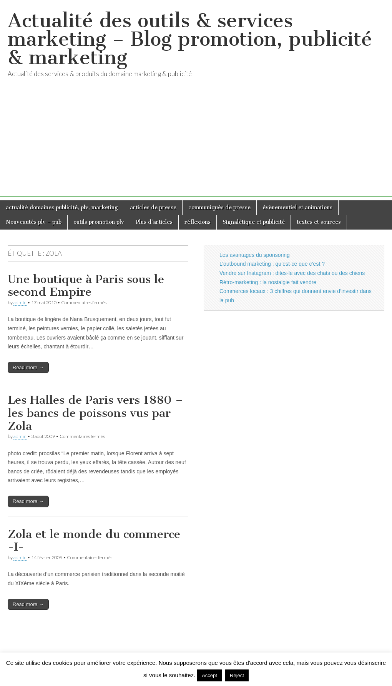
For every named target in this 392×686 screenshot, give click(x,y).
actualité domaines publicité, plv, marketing (62, 207)
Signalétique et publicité (254, 222)
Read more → (28, 367)
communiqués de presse (219, 207)
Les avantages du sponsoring (254, 255)
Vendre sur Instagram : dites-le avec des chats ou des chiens (292, 273)
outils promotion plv (98, 222)
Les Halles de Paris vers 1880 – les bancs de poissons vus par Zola (95, 413)
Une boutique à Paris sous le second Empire (86, 285)
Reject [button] (237, 675)
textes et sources (319, 222)
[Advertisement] (196, 142)
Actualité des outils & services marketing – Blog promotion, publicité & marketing (190, 39)
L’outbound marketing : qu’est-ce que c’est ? (272, 264)
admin (20, 302)
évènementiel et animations (297, 207)
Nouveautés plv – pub (33, 222)
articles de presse (153, 207)
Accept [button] (209, 675)
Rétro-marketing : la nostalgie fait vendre (267, 282)
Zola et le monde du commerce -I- (94, 540)
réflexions (197, 222)
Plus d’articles (154, 222)
